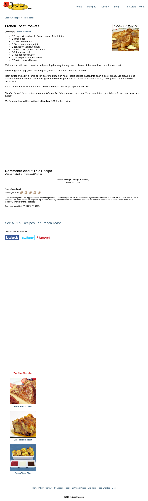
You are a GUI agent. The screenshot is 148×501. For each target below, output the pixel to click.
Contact (49, 488)
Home (78, 6)
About (41, 488)
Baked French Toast (23, 439)
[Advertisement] (73, 135)
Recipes (91, 6)
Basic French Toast (23, 405)
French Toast (28, 18)
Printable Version (24, 31)
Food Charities (104, 488)
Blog (116, 6)
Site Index (92, 488)
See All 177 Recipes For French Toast (33, 223)
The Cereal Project (134, 6)
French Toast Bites (23, 472)
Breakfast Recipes (12, 18)
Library (105, 6)
